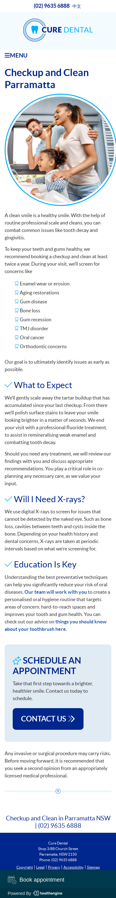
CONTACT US (48, 719)
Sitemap (93, 867)
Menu (16, 55)
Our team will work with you (55, 592)
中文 (76, 6)
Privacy (54, 867)
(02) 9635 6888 (52, 5)
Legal (40, 867)
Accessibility (73, 867)
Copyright (24, 867)
